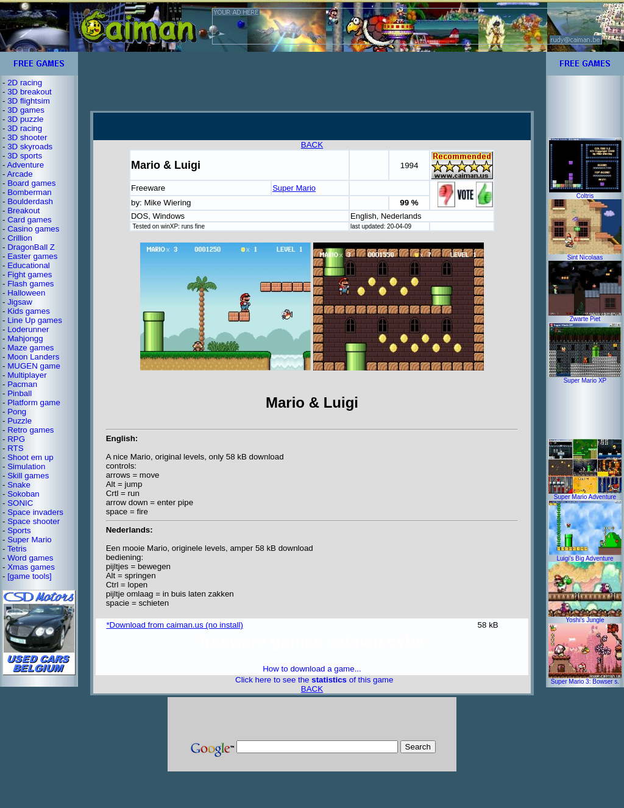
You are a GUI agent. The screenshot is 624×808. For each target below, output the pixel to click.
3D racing (24, 128)
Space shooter (33, 521)
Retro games (30, 429)
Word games (30, 557)
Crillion (19, 238)
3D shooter (27, 137)
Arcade (19, 174)
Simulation (26, 466)
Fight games (29, 274)
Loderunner (28, 329)
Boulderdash (30, 201)
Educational (28, 265)
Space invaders (35, 512)
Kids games (28, 311)
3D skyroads (29, 146)
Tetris (17, 548)
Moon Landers (33, 356)
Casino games (33, 228)
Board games (31, 183)
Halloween (26, 292)
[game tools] (29, 576)
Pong (16, 411)
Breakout (23, 210)
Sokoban (23, 493)
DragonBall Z (31, 247)
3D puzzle (25, 119)
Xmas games (31, 567)
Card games (29, 219)
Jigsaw (19, 302)
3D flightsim (28, 100)
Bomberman (29, 192)
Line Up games (34, 320)
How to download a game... (312, 668)
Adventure (25, 164)
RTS (15, 448)
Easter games (32, 256)
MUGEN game (33, 365)
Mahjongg (25, 338)
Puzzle (19, 420)
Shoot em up (30, 457)
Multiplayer (26, 375)
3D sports (24, 155)
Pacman (22, 384)
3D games (25, 110)
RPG (16, 439)
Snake (18, 484)
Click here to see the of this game (314, 679)
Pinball (19, 393)
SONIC (20, 503)
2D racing (24, 82)
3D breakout (29, 91)
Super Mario (29, 539)
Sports (19, 530)
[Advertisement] (312, 81)
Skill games (28, 475)
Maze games (30, 347)
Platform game (33, 402)
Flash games (30, 283)
